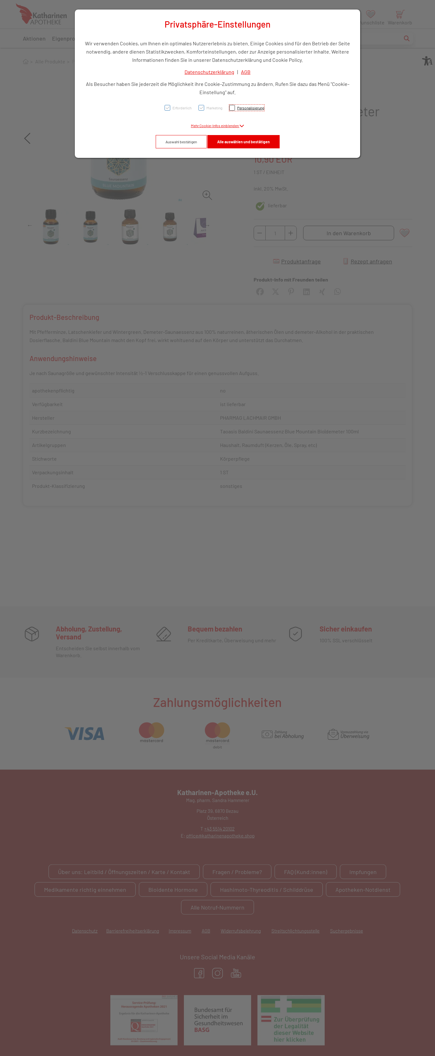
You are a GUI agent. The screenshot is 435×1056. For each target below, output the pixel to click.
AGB (245, 72)
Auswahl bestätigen (181, 141)
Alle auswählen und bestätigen (243, 141)
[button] (217, 125)
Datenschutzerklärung (209, 72)
